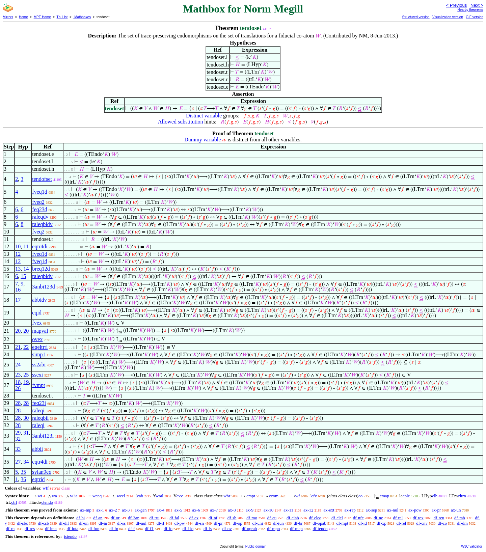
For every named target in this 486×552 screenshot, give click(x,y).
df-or (115, 517)
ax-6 (196, 510)
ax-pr (436, 510)
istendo (70, 536)
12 (18, 254)
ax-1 (100, 510)
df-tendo (320, 528)
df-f (131, 528)
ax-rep (349, 510)
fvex (37, 323)
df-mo (251, 517)
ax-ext (328, 510)
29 (18, 433)
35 (23, 472)
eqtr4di (39, 246)
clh (434, 495)
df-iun (278, 523)
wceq (97, 495)
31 (26, 433)
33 (18, 449)
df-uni (257, 523)
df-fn (113, 528)
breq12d (41, 269)
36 (23, 479)
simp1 (38, 354)
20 (18, 331)
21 (18, 347)
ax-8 (232, 510)
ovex (37, 339)
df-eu (271, 517)
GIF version (474, 17)
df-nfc (358, 517)
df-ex (193, 517)
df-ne (378, 517)
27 (18, 462)
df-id (362, 523)
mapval (40, 331)
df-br (298, 523)
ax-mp (85, 510)
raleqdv (40, 217)
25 (26, 375)
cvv (180, 495)
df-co (442, 523)
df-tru (155, 517)
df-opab (319, 523)
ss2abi (39, 364)
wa (54, 495)
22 (26, 347)
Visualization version (447, 17)
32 (18, 439)
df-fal (174, 517)
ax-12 (308, 510)
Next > (476, 5)
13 (18, 269)
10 (18, 246)
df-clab (293, 517)
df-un (83, 523)
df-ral (398, 517)
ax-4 (160, 510)
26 (18, 388)
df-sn (199, 523)
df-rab (459, 517)
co (360, 495)
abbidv (39, 300)
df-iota (72, 528)
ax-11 (288, 510)
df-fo (168, 528)
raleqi (38, 410)
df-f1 (149, 528)
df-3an (133, 517)
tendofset (42, 179)
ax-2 (113, 510)
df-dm (462, 523)
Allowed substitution (180, 122)
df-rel (401, 523)
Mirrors (8, 17)
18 (18, 382)
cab (140, 495)
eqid (37, 312)
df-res (30, 528)
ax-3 (126, 510)
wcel (121, 495)
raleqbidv (42, 224)
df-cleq (315, 517)
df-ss (121, 523)
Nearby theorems (470, 9)
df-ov (227, 528)
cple (406, 495)
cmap (384, 495)
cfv (314, 495)
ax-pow (415, 510)
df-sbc (22, 523)
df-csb (43, 523)
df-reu (439, 517)
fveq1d (39, 192)
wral (159, 495)
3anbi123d (43, 286)
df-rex (418, 517)
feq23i (39, 403)
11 (25, 246)
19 (26, 382)
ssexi (37, 375)
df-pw (179, 523)
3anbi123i (43, 436)
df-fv (208, 528)
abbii (37, 449)
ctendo (47, 502)
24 (18, 364)
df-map (296, 528)
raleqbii (40, 418)
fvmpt (38, 385)
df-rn (10, 528)
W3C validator (471, 546)
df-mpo (273, 528)
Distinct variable (204, 115)
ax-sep (371, 510)
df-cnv (422, 523)
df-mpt (342, 523)
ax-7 (214, 510)
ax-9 (249, 510)
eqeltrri (40, 347)
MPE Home (42, 17)
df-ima (51, 528)
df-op (237, 523)
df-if (160, 523)
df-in (103, 523)
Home (23, 17)
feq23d (39, 209)
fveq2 (38, 202)
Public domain (256, 546)
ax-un (456, 510)
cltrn (462, 495)
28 (18, 403)
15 (23, 276)
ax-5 (178, 510)
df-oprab (249, 528)
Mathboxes (82, 17)
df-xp (381, 523)
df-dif (64, 523)
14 (26, 269)
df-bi (80, 517)
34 (26, 462)
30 (26, 418)
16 (18, 290)
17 (18, 300)
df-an (97, 517)
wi (40, 495)
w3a (74, 495)
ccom (273, 495)
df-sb (232, 517)
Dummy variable (202, 139)
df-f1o (188, 528)
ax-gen (140, 510)
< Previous (456, 5)
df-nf (213, 517)
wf (297, 495)
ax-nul (392, 510)
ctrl (14, 502)
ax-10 (269, 510)
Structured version (415, 17)
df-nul (141, 523)
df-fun (94, 528)
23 (18, 375)
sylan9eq (41, 472)
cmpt (250, 495)
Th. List (62, 17)
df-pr (218, 523)
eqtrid (38, 479)
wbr (226, 495)
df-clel (337, 517)
